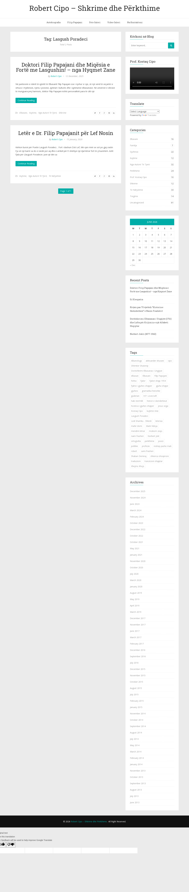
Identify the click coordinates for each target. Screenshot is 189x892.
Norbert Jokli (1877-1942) (143, 334)
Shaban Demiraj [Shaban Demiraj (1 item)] (138, 456)
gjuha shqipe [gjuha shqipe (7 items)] (162, 385)
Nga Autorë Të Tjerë (47, 112)
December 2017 (137, 618)
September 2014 (138, 726)
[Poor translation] (11, 845)
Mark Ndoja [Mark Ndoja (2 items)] (151, 426)
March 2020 (135, 580)
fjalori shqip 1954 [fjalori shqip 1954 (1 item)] (157, 380)
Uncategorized (137, 202)
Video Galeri (113, 22)
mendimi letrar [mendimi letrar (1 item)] (138, 431)
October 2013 (136, 777)
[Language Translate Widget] (144, 111)
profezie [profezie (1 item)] (146, 446)
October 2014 (136, 719)
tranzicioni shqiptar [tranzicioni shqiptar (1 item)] (154, 461)
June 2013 (134, 802)
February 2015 (137, 700)
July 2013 (134, 796)
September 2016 (138, 656)
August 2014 (136, 732)
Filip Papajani (74, 22)
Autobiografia (54, 22)
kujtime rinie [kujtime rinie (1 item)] (152, 411)
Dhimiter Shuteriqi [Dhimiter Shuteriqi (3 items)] (139, 365)
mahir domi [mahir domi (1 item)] (136, 426)
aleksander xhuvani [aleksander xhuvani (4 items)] (155, 360)
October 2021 (136, 542)
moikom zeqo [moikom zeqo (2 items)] (155, 431)
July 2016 (134, 662)
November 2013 (137, 770)
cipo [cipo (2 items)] (170, 360)
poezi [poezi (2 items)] (160, 441)
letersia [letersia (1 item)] (158, 421)
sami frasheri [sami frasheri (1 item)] (147, 451)
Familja (133, 145)
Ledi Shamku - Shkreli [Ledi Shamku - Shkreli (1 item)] (141, 421)
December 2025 (137, 491)
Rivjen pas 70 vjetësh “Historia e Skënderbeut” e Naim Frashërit (146, 309)
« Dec (132, 265)
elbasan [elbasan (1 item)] (135, 375)
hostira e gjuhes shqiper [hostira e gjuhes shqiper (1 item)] (142, 406)
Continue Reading (26, 100)
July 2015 (134, 694)
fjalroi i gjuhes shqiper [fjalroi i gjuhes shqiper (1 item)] (141, 385)
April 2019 (134, 605)
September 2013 (138, 783)
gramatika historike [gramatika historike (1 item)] (151, 390)
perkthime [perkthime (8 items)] (149, 441)
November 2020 (137, 561)
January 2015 (136, 707)
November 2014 (137, 713)
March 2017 (135, 637)
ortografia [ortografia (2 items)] (136, 441)
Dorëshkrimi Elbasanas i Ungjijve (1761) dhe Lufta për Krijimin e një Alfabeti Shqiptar (151, 322)
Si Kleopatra (136, 299)
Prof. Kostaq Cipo (138, 177)
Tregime (134, 196)
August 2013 (136, 789)
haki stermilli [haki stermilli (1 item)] (137, 400)
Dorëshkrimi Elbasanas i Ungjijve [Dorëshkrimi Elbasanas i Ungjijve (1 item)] (146, 370)
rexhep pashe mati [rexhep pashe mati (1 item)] (162, 446)
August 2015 (136, 688)
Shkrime (62, 112)
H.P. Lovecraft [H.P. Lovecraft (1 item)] (150, 395)
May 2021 (134, 548)
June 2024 (134, 504)
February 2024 (137, 516)
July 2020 (134, 573)
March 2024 (135, 510)
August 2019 (136, 592)
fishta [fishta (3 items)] (133, 380)
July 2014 (134, 739)
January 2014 (136, 764)
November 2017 (137, 624)
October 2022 (136, 535)
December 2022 (137, 529)
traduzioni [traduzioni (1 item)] (136, 461)
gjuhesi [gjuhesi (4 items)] (134, 390)
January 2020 (136, 586)
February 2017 (137, 643)
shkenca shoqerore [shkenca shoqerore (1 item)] (159, 456)
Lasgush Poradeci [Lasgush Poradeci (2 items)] (139, 416)
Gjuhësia (134, 151)
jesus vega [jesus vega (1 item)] (163, 406)
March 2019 (135, 612)
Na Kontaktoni (135, 22)
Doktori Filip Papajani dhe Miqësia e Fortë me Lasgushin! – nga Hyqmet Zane (65, 67)
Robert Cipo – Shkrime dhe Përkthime (94, 8)
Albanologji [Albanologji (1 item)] (136, 360)
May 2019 (134, 599)
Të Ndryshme (55, 176)
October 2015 (136, 681)
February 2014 (137, 758)
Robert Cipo (56, 76)
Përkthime (135, 170)
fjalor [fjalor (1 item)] (142, 380)
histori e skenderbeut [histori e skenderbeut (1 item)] (157, 400)
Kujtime (32, 112)
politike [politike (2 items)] (134, 446)
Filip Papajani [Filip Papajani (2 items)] (160, 375)
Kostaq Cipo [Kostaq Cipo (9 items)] (137, 411)
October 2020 (136, 567)
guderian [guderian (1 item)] (135, 395)
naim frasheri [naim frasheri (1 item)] (137, 436)
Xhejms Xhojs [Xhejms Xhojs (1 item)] (137, 466)
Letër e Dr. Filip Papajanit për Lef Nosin (65, 133)
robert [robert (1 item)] (134, 451)
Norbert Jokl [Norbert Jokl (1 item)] (153, 436)
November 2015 (137, 675)
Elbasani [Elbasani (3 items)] (146, 375)
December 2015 (137, 669)
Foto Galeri (95, 22)
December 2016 (137, 650)
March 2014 (135, 751)
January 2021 (136, 554)
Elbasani (23, 112)
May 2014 (134, 745)
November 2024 (137, 497)
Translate (149, 115)
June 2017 (134, 631)
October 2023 (136, 523)
